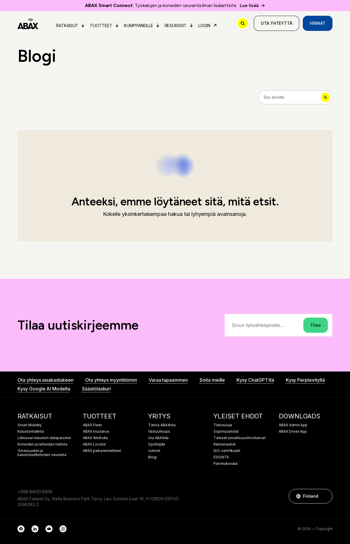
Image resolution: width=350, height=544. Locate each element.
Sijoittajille (156, 444)
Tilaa (315, 325)
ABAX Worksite (95, 438)
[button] (325, 496)
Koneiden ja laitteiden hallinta (42, 444)
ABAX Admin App (293, 425)
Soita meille (212, 380)
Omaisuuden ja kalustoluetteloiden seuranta (42, 453)
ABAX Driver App (293, 431)
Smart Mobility (30, 425)
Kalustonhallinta (31, 431)
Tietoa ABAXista (162, 425)
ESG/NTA (221, 457)
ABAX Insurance (96, 431)
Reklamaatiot (225, 444)
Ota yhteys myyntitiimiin (111, 380)
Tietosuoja (223, 425)
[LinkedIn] (35, 528)
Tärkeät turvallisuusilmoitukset (240, 438)
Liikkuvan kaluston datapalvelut (44, 438)
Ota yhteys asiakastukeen (46, 380)
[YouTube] (49, 528)
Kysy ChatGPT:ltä (255, 380)
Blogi (152, 457)
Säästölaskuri (96, 388)
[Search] (295, 97)
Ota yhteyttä (276, 23)
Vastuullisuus (159, 431)
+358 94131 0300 (35, 491)
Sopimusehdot (226, 431)
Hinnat (318, 23)
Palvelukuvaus (226, 464)
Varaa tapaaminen (168, 380)
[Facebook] (21, 528)
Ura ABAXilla (158, 438)
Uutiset (154, 451)
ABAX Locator (94, 444)
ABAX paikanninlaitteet (102, 451)
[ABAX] (28, 23)
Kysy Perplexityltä (305, 380)
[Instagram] (63, 528)
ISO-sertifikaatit (227, 451)
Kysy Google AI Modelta (44, 388)
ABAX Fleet (92, 425)
